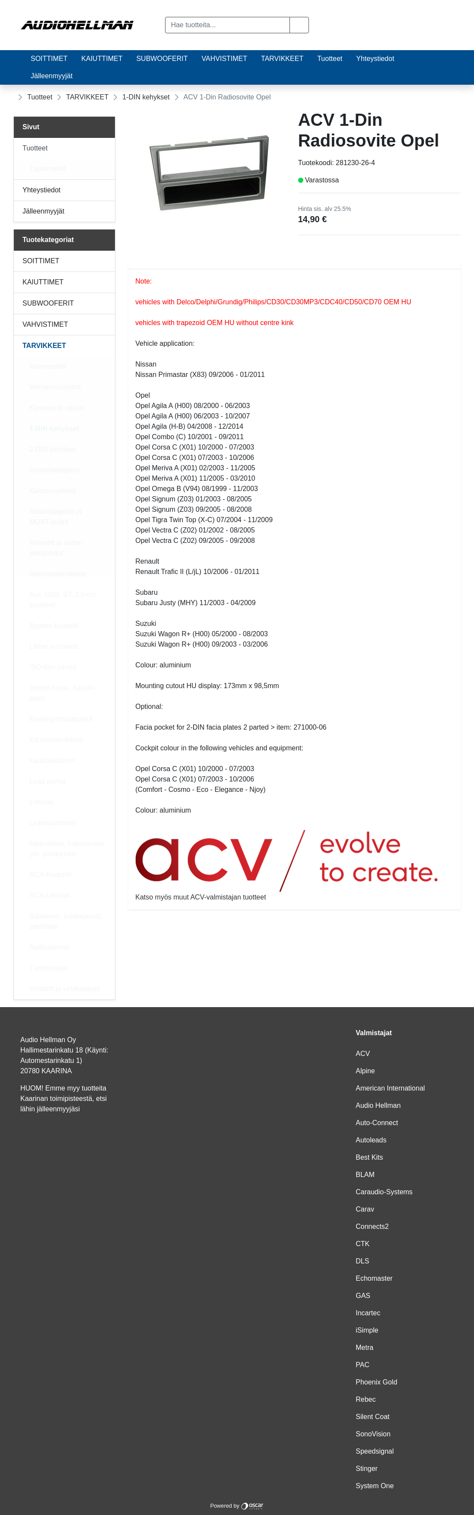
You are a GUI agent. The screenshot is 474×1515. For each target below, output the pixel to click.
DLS (362, 1261)
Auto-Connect (377, 1122)
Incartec (368, 1313)
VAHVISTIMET (225, 58)
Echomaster (374, 1278)
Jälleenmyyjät (52, 76)
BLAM (365, 1174)
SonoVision (373, 1434)
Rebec (365, 1399)
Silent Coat (372, 1416)
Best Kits (369, 1157)
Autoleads (371, 1140)
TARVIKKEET (282, 58)
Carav (365, 1209)
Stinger (367, 1468)
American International (390, 1088)
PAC (362, 1364)
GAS (363, 1295)
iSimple (367, 1330)
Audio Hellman (378, 1105)
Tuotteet (329, 58)
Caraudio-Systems (384, 1192)
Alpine (365, 1071)
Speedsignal (375, 1451)
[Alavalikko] (105, 148)
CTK (362, 1243)
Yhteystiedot (375, 58)
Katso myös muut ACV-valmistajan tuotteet (294, 865)
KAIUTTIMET (101, 58)
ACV (363, 1053)
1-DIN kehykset (145, 97)
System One (375, 1485)
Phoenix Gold (376, 1382)
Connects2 (372, 1226)
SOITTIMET (49, 58)
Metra (364, 1347)
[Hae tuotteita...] (227, 25)
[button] (299, 25)
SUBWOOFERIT (162, 58)
